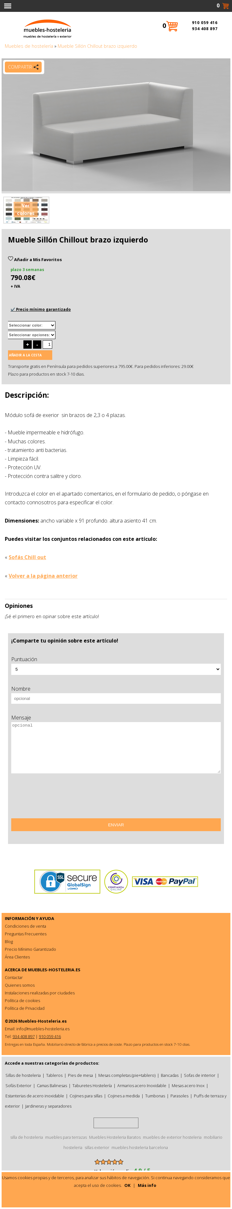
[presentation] (60, 798)
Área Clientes (17, 957)
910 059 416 (205, 22)
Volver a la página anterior (43, 575)
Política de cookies (22, 1000)
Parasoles (179, 1096)
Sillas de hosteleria (23, 1075)
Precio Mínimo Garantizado (30, 949)
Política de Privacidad (25, 1008)
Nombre (20, 688)
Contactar (14, 977)
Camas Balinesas (52, 1085)
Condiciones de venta (25, 926)
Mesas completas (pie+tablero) (126, 1075)
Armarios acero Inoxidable (141, 1085)
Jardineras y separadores (48, 1106)
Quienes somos (20, 985)
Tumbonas (155, 1096)
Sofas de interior (199, 1075)
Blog (9, 941)
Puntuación (24, 659)
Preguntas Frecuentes (25, 934)
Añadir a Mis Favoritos (35, 259)
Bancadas (169, 1075)
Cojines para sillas (86, 1096)
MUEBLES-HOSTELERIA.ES (54, 970)
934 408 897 (205, 28)
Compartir (20, 67)
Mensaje (21, 717)
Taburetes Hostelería (92, 1085)
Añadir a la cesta (25, 355)
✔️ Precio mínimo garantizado (41, 309)
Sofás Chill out (27, 557)
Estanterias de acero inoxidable (34, 1096)
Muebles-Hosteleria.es (42, 1021)
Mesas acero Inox (188, 1085)
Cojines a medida (124, 1096)
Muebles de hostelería (29, 46)
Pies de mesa (80, 1075)
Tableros (54, 1075)
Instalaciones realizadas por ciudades (40, 993)
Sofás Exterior (18, 1085)
